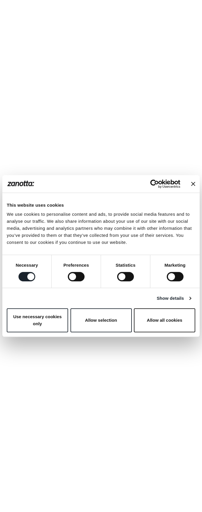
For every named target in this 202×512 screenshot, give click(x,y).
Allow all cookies (164, 320)
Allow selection (101, 320)
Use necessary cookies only (37, 320)
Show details (170, 298)
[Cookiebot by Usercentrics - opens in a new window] (154, 183)
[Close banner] (193, 184)
